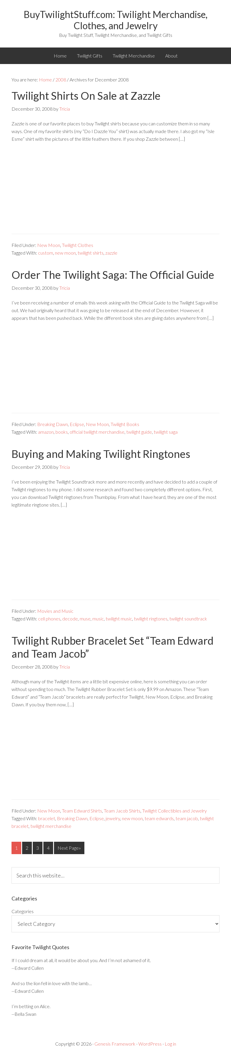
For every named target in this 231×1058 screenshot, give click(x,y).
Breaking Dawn (52, 424)
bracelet (46, 818)
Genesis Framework (114, 1043)
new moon (65, 253)
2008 (60, 79)
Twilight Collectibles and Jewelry (174, 810)
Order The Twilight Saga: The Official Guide (113, 274)
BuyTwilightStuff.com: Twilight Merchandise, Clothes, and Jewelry (115, 20)
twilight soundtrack (188, 618)
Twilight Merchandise (134, 55)
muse (85, 618)
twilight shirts (91, 253)
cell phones (49, 618)
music (98, 618)
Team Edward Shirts (82, 810)
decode (70, 618)
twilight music (119, 618)
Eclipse (77, 424)
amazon (46, 432)
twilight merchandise (50, 826)
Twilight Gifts (89, 55)
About (171, 55)
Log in (170, 1043)
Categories (23, 911)
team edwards (159, 818)
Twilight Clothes (77, 245)
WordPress (150, 1043)
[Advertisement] (115, 192)
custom (45, 253)
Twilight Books (125, 424)
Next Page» (69, 848)
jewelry (113, 818)
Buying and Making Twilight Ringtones (101, 453)
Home (60, 55)
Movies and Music (55, 611)
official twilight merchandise (97, 432)
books (61, 432)
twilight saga (166, 432)
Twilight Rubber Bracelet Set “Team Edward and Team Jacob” (113, 647)
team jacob (187, 818)
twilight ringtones (151, 618)
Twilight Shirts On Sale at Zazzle (86, 95)
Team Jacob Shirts (122, 810)
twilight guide (139, 432)
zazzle (111, 253)
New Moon (48, 245)
